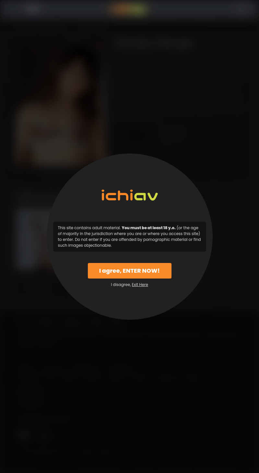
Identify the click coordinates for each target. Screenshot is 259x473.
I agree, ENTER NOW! (129, 271)
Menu (33, 9)
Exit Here (140, 284)
